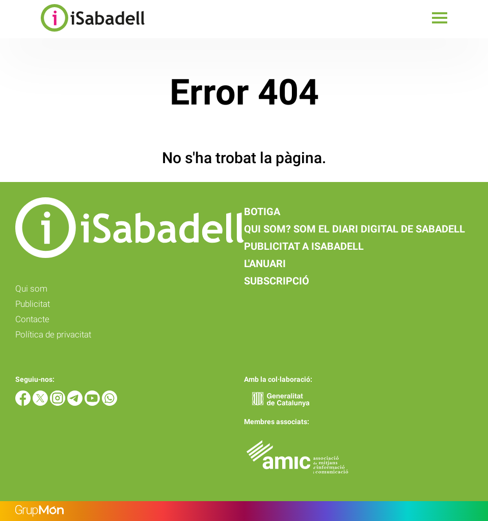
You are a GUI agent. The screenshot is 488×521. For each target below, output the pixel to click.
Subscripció (276, 281)
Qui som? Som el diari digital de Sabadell (354, 229)
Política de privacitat (53, 334)
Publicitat (32, 304)
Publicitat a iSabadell (304, 246)
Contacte (32, 319)
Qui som (31, 288)
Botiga (262, 211)
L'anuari (265, 263)
